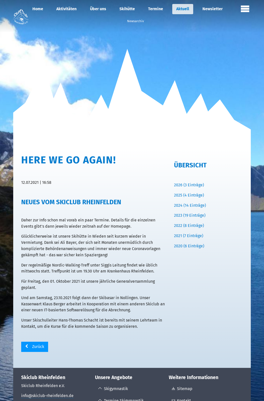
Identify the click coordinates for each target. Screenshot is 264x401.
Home (37, 8)
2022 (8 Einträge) (189, 225)
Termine (155, 8)
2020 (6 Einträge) (189, 246)
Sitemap (184, 388)
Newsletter (212, 8)
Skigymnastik (116, 388)
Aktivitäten (66, 8)
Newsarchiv (135, 21)
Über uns (98, 8)
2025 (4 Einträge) (189, 195)
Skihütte (127, 8)
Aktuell (182, 8)
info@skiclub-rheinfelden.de (47, 395)
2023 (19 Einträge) (189, 215)
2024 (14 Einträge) (190, 205)
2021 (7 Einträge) (188, 235)
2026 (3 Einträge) (189, 185)
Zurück (38, 346)
